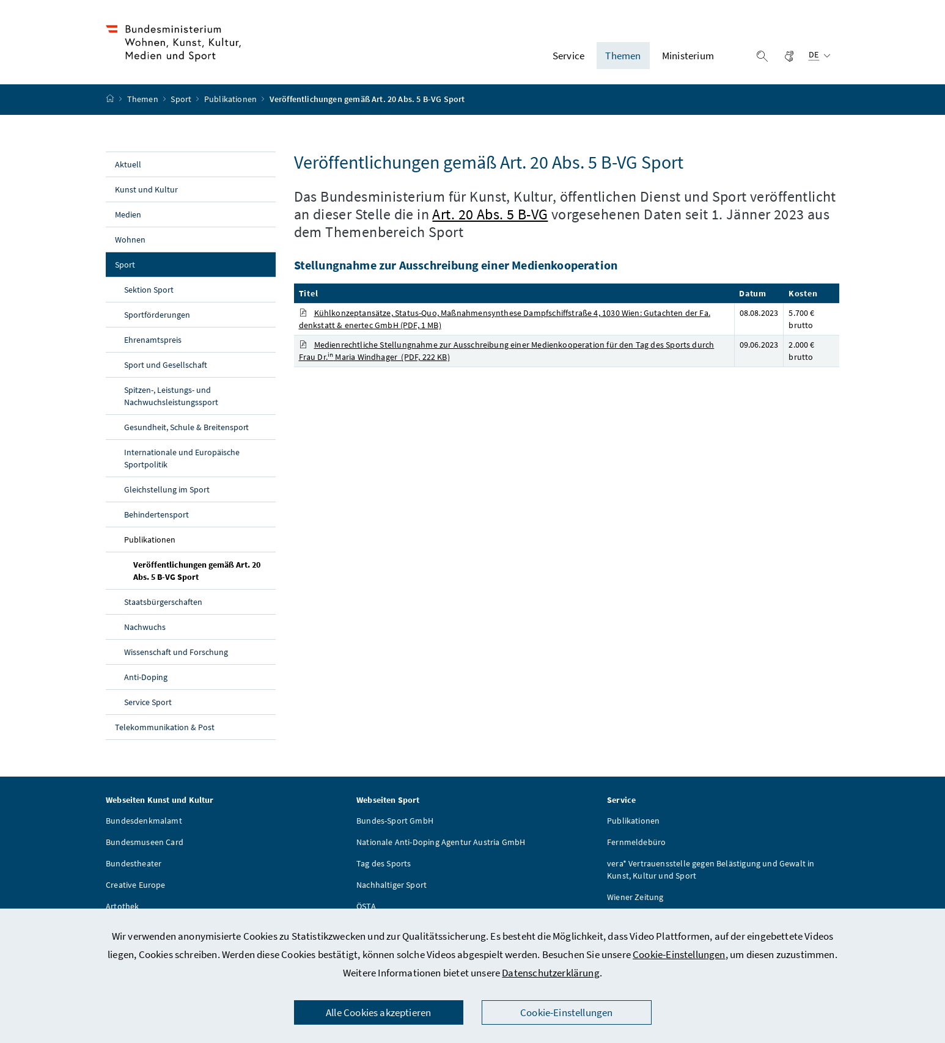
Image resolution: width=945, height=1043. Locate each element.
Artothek (122, 906)
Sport (182, 99)
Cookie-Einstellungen (679, 954)
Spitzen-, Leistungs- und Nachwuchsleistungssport (171, 396)
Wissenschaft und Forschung (176, 651)
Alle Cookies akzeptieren (378, 1012)
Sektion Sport (149, 289)
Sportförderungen (157, 314)
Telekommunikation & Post (165, 727)
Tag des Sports (383, 863)
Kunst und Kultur (146, 189)
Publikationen (231, 99)
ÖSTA (366, 906)
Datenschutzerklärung (551, 972)
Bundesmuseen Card (144, 841)
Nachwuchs (145, 626)
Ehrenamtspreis (153, 339)
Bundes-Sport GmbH (394, 820)
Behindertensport (156, 514)
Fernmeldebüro (636, 841)
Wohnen (130, 239)
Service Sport (148, 702)
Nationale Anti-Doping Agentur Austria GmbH (440, 841)
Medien (128, 214)
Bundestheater (133, 863)
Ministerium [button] (688, 55)
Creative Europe (136, 884)
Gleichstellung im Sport (167, 489)
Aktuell (128, 164)
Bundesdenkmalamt (144, 820)
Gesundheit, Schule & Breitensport (186, 427)
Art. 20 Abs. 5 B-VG (490, 214)
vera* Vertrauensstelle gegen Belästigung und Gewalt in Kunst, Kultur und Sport (711, 869)
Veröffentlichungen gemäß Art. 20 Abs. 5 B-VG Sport (196, 570)
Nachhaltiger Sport (391, 884)
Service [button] (568, 55)
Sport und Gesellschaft (165, 364)
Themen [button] (623, 55)
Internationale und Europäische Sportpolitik (182, 458)
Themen (143, 99)
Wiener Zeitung (635, 896)
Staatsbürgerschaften (163, 601)
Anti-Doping (145, 677)
